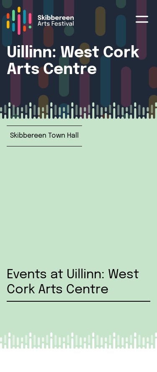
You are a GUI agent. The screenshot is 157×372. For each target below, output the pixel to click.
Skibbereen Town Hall (44, 135)
